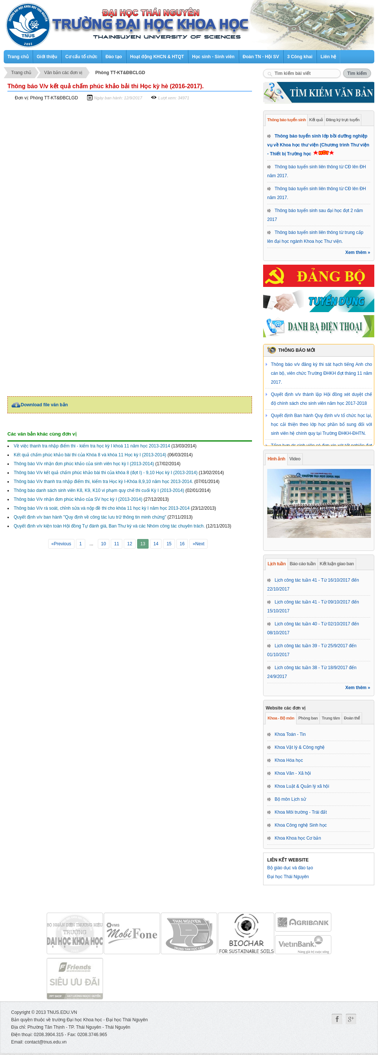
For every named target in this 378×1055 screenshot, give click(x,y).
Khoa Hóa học (289, 760)
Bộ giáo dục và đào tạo (290, 867)
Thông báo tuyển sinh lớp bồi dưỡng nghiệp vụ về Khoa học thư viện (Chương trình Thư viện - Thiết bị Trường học (318, 144)
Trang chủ (18, 56)
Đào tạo (114, 56)
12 (129, 543)
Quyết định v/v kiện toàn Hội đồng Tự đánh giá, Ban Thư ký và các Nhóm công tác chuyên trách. (109, 526)
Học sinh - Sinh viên (213, 56)
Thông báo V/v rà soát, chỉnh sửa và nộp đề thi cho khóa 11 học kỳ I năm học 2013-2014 (102, 508)
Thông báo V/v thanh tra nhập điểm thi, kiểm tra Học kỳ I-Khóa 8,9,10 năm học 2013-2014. (103, 481)
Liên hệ (328, 56)
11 (116, 543)
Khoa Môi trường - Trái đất (301, 812)
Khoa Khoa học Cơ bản (298, 838)
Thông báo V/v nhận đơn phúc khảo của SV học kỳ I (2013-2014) (78, 499)
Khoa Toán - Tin (290, 734)
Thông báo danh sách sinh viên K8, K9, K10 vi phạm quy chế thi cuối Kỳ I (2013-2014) (99, 490)
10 (103, 543)
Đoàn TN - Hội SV (261, 56)
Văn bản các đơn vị (63, 72)
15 (168, 543)
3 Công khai (299, 56)
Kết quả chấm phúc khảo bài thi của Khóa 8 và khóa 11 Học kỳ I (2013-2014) (90, 454)
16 (182, 543)
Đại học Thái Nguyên (288, 876)
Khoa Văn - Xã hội (293, 773)
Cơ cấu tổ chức (81, 56)
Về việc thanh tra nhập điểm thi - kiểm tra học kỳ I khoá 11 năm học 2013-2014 (92, 446)
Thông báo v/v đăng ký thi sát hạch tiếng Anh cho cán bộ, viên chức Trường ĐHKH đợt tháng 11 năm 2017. (321, 373)
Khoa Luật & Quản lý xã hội (302, 786)
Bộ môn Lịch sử (290, 799)
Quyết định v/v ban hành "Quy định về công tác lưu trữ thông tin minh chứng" (90, 517)
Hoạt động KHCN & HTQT (157, 56)
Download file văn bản (44, 404)
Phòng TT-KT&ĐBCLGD (120, 72)
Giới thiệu (47, 56)
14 (155, 543)
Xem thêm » (357, 252)
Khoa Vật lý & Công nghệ (300, 747)
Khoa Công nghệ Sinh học (301, 825)
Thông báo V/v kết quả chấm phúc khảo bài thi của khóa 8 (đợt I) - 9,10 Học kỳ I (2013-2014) (106, 472)
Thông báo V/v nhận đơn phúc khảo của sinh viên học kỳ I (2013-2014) (84, 463)
